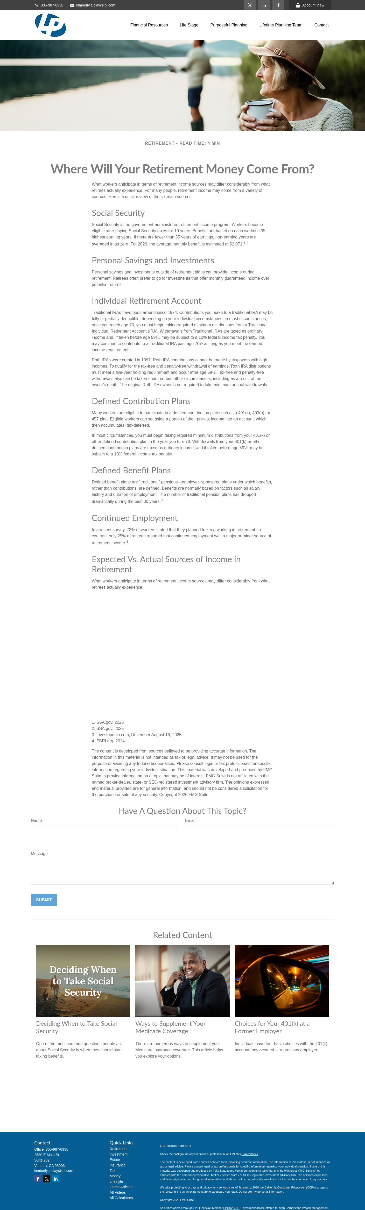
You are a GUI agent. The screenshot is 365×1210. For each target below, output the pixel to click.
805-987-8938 (48, 5)
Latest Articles (121, 1187)
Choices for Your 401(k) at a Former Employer (272, 1027)
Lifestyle (116, 1181)
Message (39, 854)
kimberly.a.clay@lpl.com (92, 5)
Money (115, 1176)
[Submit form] (44, 900)
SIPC (236, 1207)
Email (190, 820)
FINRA (227, 1207)
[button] (149, 25)
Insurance (117, 1165)
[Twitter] (250, 5)
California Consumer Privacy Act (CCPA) (290, 1187)
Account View (310, 5)
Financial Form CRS (178, 1145)
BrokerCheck (250, 1154)
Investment (118, 1154)
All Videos (118, 1192)
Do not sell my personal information (260, 1191)
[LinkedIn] (264, 5)
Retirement (118, 1149)
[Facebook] (278, 5)
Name (36, 820)
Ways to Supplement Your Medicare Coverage (170, 1027)
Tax (112, 1171)
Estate (115, 1160)
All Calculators (121, 1198)
